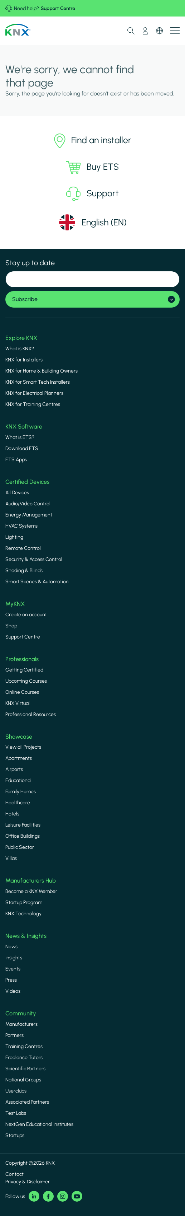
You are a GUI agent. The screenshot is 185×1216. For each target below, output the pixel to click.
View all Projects (23, 747)
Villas (11, 858)
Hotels (12, 814)
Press (11, 980)
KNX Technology (23, 914)
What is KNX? (19, 349)
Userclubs (15, 1091)
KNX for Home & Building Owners (41, 371)
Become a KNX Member (31, 891)
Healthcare (17, 803)
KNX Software (23, 426)
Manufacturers (21, 1024)
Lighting (14, 537)
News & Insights (26, 935)
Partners (14, 1035)
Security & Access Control (33, 559)
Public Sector (19, 847)
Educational (18, 780)
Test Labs (15, 1113)
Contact (14, 1174)
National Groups (23, 1080)
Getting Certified (24, 670)
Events (12, 969)
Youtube (77, 1196)
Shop (11, 626)
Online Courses (22, 692)
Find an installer (92, 141)
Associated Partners (27, 1102)
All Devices (17, 493)
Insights (13, 958)
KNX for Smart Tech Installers (37, 382)
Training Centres (24, 1046)
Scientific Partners (25, 1069)
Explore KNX (21, 337)
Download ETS (21, 448)
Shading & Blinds (24, 570)
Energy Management (28, 515)
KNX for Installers (24, 360)
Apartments (18, 758)
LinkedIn (34, 1196)
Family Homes (20, 792)
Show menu (175, 30)
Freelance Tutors (24, 1057)
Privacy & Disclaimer (27, 1182)
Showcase (18, 736)
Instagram (62, 1196)
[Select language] (92, 222)
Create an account (26, 615)
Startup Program (23, 902)
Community (20, 1013)
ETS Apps (16, 460)
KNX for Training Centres (32, 404)
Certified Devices (27, 481)
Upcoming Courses (26, 681)
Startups (14, 1135)
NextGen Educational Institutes (39, 1124)
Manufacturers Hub (30, 880)
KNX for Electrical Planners (34, 393)
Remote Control (23, 548)
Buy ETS (92, 167)
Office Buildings (22, 836)
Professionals (22, 659)
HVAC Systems (21, 526)
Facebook (48, 1196)
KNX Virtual (17, 703)
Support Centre (58, 8)
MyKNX (15, 603)
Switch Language (159, 30)
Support (92, 194)
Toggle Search (131, 30)
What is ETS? (19, 437)
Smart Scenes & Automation (37, 582)
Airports (14, 769)
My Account (145, 30)
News (11, 947)
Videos (12, 991)
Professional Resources (30, 714)
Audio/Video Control (27, 504)
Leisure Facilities (22, 825)
